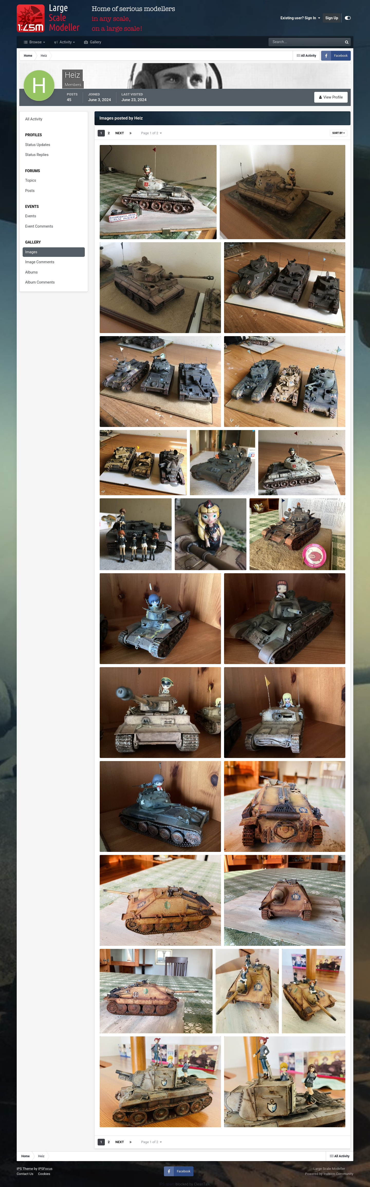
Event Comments (39, 226)
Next (119, 133)
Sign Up (331, 18)
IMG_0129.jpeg (240, 651)
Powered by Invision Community (329, 1174)
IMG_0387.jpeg (115, 482)
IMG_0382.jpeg (115, 414)
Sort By (338, 133)
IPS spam (167, 1184)
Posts (30, 191)
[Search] (289, 42)
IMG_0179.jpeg (115, 226)
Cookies (44, 1174)
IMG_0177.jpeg (298, 1020)
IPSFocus (45, 1169)
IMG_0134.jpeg (115, 745)
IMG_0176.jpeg (231, 1020)
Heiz (112, 232)
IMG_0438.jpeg (115, 557)
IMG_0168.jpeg (115, 1020)
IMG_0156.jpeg (240, 838)
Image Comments (39, 262)
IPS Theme (25, 1169)
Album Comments (40, 282)
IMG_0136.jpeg (240, 745)
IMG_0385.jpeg (274, 482)
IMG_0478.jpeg (190, 557)
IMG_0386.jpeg (240, 414)
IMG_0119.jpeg (265, 557)
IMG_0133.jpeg (236, 226)
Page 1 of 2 (151, 133)
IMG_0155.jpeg (115, 932)
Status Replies (37, 155)
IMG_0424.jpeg (205, 482)
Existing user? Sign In (300, 18)
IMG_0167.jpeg (240, 932)
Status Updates (37, 145)
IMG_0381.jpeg (240, 320)
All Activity (33, 119)
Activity (66, 42)
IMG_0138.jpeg (115, 838)
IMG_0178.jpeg (115, 1114)
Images (31, 252)
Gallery (95, 42)
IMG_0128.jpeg (115, 651)
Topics (30, 180)
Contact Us (25, 1174)
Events (30, 216)
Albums (31, 272)
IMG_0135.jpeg (115, 320)
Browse (36, 42)
